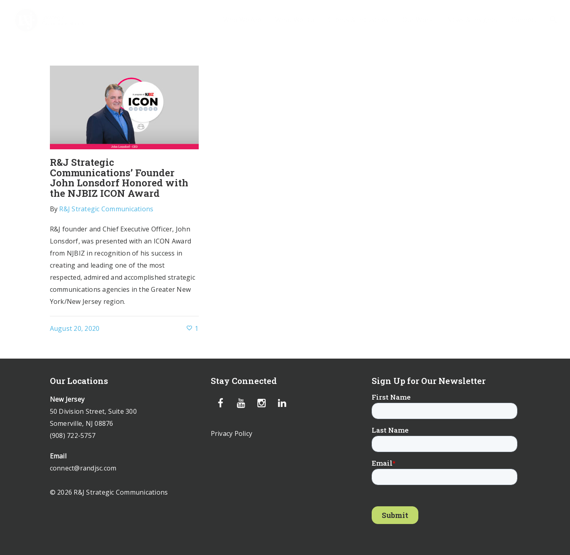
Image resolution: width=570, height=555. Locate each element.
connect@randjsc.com (83, 468)
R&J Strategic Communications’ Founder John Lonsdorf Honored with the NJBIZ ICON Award (119, 178)
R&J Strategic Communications (106, 208)
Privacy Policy (232, 433)
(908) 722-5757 (73, 435)
